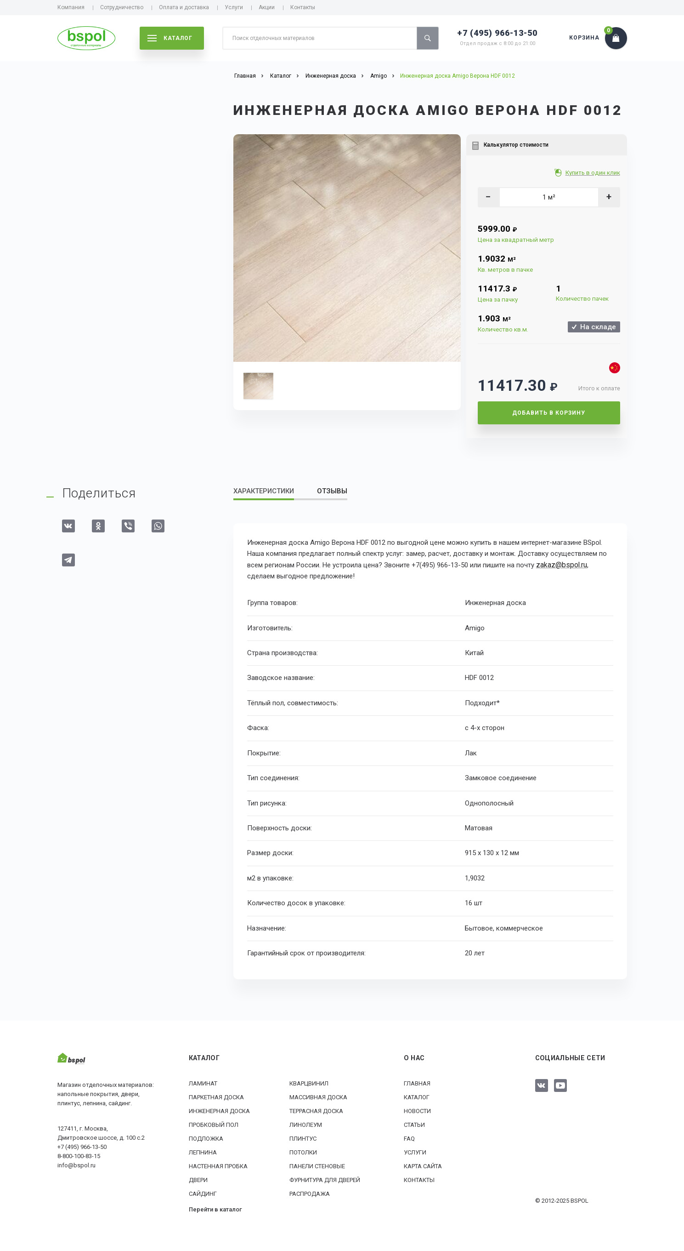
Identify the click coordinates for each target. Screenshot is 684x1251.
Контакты (302, 7)
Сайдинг (203, 1193)
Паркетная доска (216, 1096)
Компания (71, 7)
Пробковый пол (213, 1124)
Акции (267, 7)
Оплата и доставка (184, 7)
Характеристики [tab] (263, 491)
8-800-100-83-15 (78, 1155)
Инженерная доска (219, 1110)
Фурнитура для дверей (324, 1179)
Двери (198, 1179)
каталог (169, 38)
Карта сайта (423, 1165)
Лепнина (203, 1151)
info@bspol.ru (76, 1164)
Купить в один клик (593, 172)
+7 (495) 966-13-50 (497, 33)
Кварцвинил (308, 1083)
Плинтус (303, 1138)
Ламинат (203, 1083)
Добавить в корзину (548, 413)
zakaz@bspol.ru (560, 564)
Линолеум (305, 1124)
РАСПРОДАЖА (309, 1193)
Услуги (234, 7)
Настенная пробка (218, 1165)
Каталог (417, 1096)
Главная (417, 1083)
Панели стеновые (317, 1165)
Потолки (303, 1151)
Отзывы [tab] (332, 491)
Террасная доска (316, 1110)
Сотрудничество (121, 7)
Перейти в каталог (215, 1208)
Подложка (206, 1138)
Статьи (414, 1124)
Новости (417, 1110)
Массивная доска (318, 1096)
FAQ (409, 1138)
